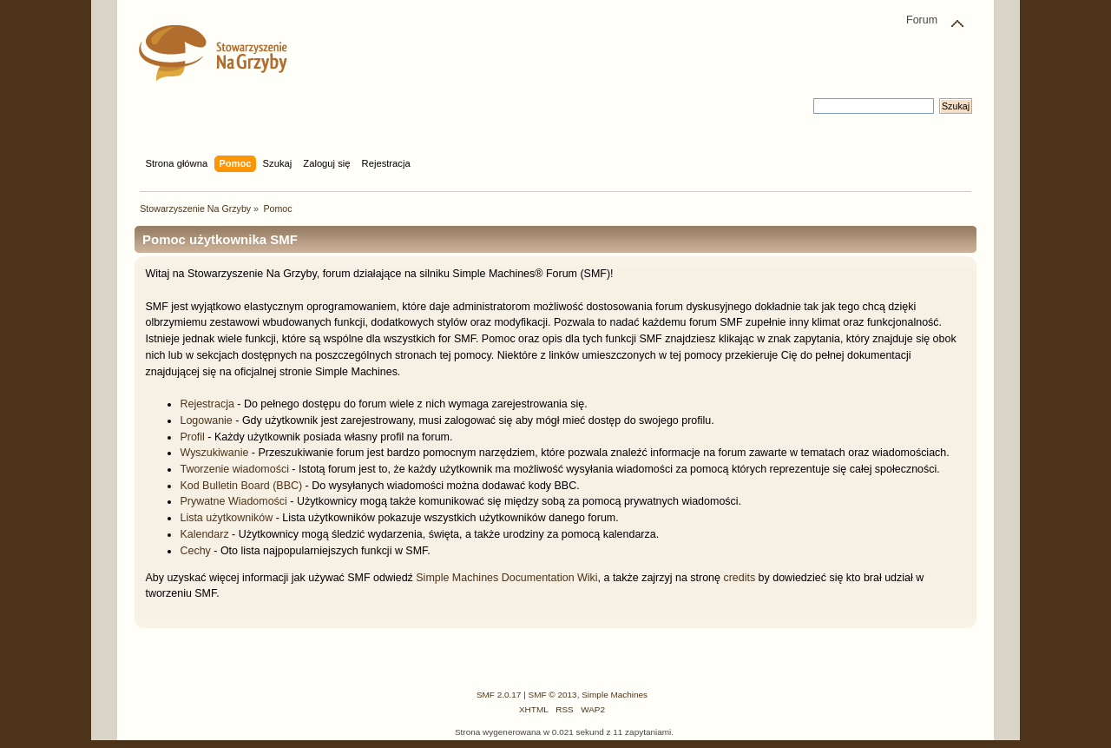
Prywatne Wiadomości (233, 501)
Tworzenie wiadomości (234, 469)
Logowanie (206, 420)
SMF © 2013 (553, 694)
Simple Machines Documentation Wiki (506, 578)
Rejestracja (206, 404)
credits (739, 578)
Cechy (195, 551)
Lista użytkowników (226, 518)
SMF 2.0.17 (499, 694)
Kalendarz (204, 534)
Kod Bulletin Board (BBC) (241, 486)
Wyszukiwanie (214, 453)
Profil (192, 437)
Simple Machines (615, 694)
